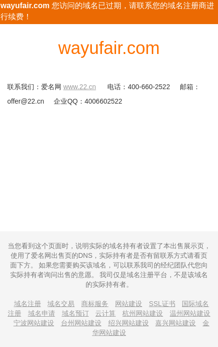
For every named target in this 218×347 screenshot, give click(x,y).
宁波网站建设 (34, 323)
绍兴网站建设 (128, 323)
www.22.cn (79, 87)
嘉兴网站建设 (175, 323)
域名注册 (27, 303)
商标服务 (94, 303)
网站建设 (128, 303)
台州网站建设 (81, 323)
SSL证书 (162, 303)
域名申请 (41, 313)
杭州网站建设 (142, 313)
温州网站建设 (190, 313)
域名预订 (75, 313)
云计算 (105, 313)
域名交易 (60, 303)
